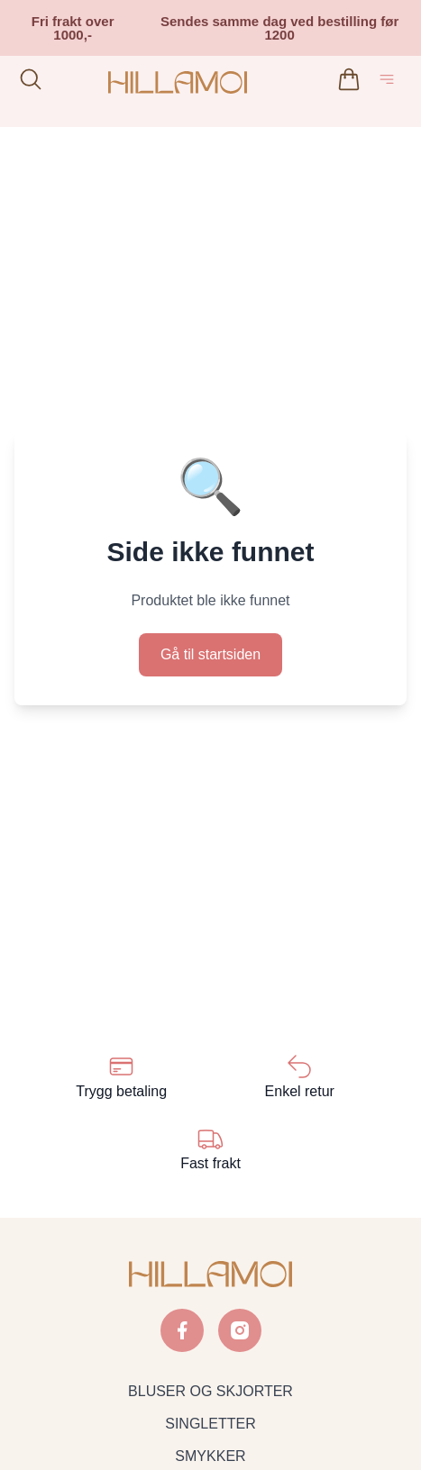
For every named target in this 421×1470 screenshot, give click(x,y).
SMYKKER (210, 1456)
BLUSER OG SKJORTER (210, 1391)
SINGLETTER (210, 1423)
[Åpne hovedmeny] (390, 82)
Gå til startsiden (210, 654)
